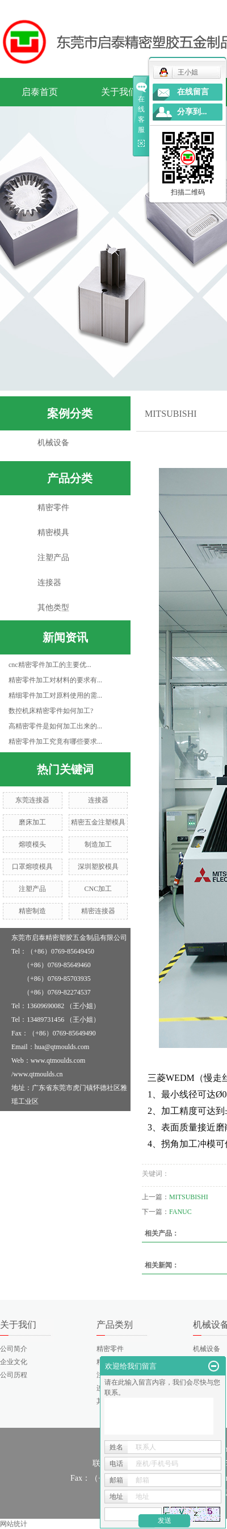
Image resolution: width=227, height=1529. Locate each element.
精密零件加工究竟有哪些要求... (55, 741)
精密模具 (53, 532)
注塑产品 (53, 557)
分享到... (192, 111)
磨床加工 (32, 822)
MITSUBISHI (188, 1197)
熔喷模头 (32, 844)
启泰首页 (40, 92)
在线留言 (193, 92)
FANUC (180, 1212)
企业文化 (13, 1362)
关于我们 (119, 92)
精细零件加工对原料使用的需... (55, 695)
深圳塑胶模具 (98, 867)
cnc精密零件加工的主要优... (50, 665)
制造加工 (98, 844)
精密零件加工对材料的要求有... (55, 680)
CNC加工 (98, 889)
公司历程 (13, 1375)
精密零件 (53, 507)
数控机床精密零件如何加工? (51, 711)
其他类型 (53, 607)
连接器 (49, 582)
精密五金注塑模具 (98, 822)
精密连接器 (98, 911)
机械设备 (53, 442)
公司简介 (13, 1349)
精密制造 (32, 911)
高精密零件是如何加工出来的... (55, 726)
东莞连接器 (32, 800)
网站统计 (13, 1524)
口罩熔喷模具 (32, 867)
